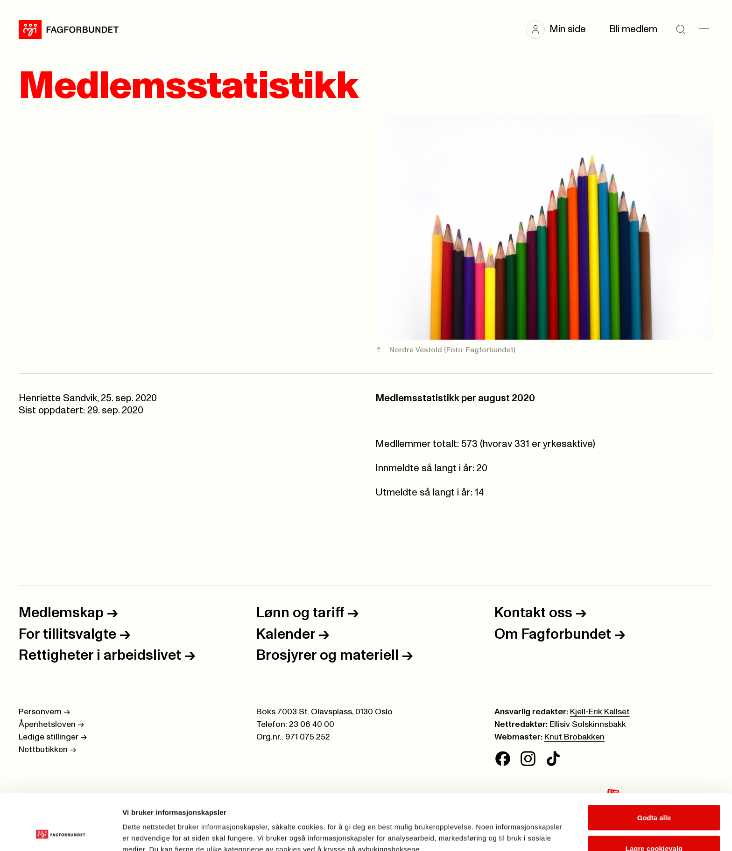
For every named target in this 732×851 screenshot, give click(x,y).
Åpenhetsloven (51, 724)
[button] (560, 29)
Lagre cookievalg (654, 796)
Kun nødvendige (654, 826)
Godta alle (654, 765)
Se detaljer (502, 827)
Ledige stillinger (53, 737)
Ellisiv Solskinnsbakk (587, 724)
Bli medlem (633, 29)
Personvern (44, 712)
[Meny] (704, 29)
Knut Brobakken (574, 737)
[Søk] (680, 29)
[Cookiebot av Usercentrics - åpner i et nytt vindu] (60, 833)
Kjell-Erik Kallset (600, 712)
